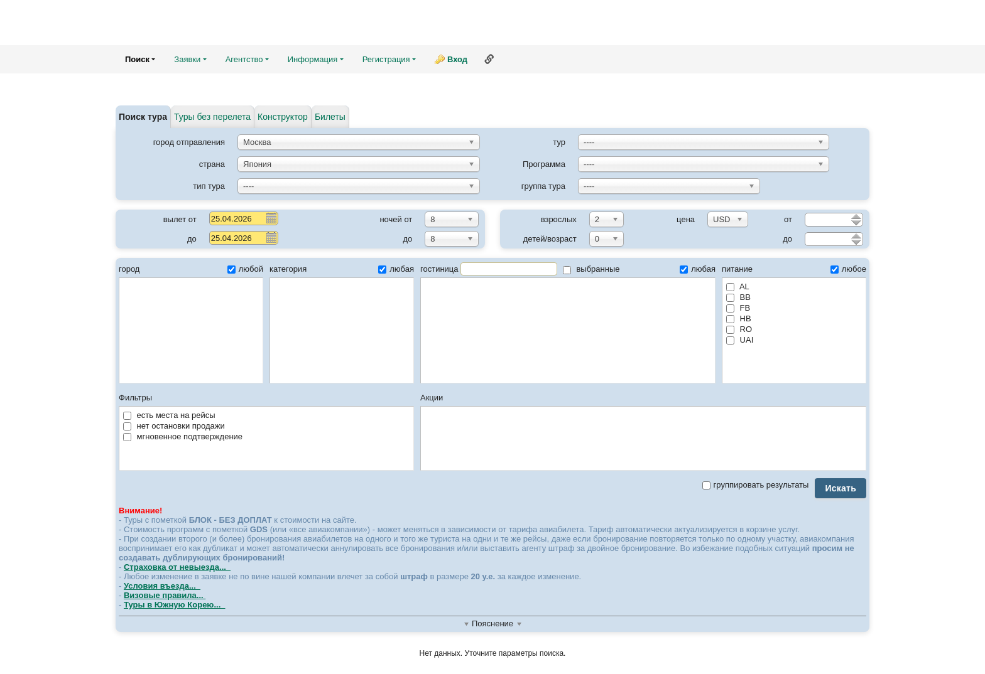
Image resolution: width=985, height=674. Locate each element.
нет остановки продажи (174, 426)
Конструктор (283, 117)
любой (245, 269)
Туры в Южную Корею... (175, 604)
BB (738, 297)
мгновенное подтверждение (182, 436)
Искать (840, 488)
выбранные (591, 269)
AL (737, 286)
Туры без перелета (212, 117)
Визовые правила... (164, 595)
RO (739, 329)
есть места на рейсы (169, 415)
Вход (457, 59)
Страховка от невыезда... (177, 567)
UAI (739, 340)
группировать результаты (755, 484)
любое (848, 269)
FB (738, 308)
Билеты (330, 117)
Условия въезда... (162, 586)
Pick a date (270, 217)
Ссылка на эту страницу (489, 59)
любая (396, 269)
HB (738, 318)
